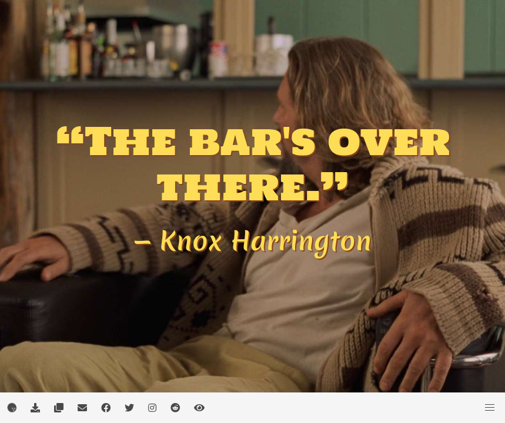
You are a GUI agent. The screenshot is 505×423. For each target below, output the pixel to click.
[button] (489, 407)
